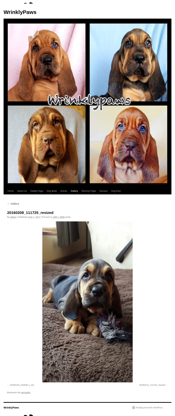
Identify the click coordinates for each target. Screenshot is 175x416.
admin (13, 217)
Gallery (74, 191)
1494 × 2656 (58, 217)
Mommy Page (89, 191)
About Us (22, 191)
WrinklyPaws (20, 12)
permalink (25, 392)
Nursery (103, 191)
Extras (64, 191)
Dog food (116, 191)
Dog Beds (52, 191)
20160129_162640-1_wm (22, 385)
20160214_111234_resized (152, 385)
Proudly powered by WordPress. (149, 407)
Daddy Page (36, 191)
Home (11, 191)
